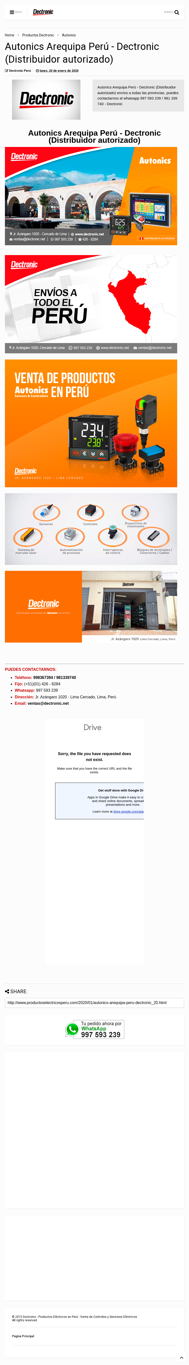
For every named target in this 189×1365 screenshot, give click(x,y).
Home (9, 35)
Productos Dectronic (38, 35)
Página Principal (23, 1336)
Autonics (69, 35)
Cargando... (94, 842)
